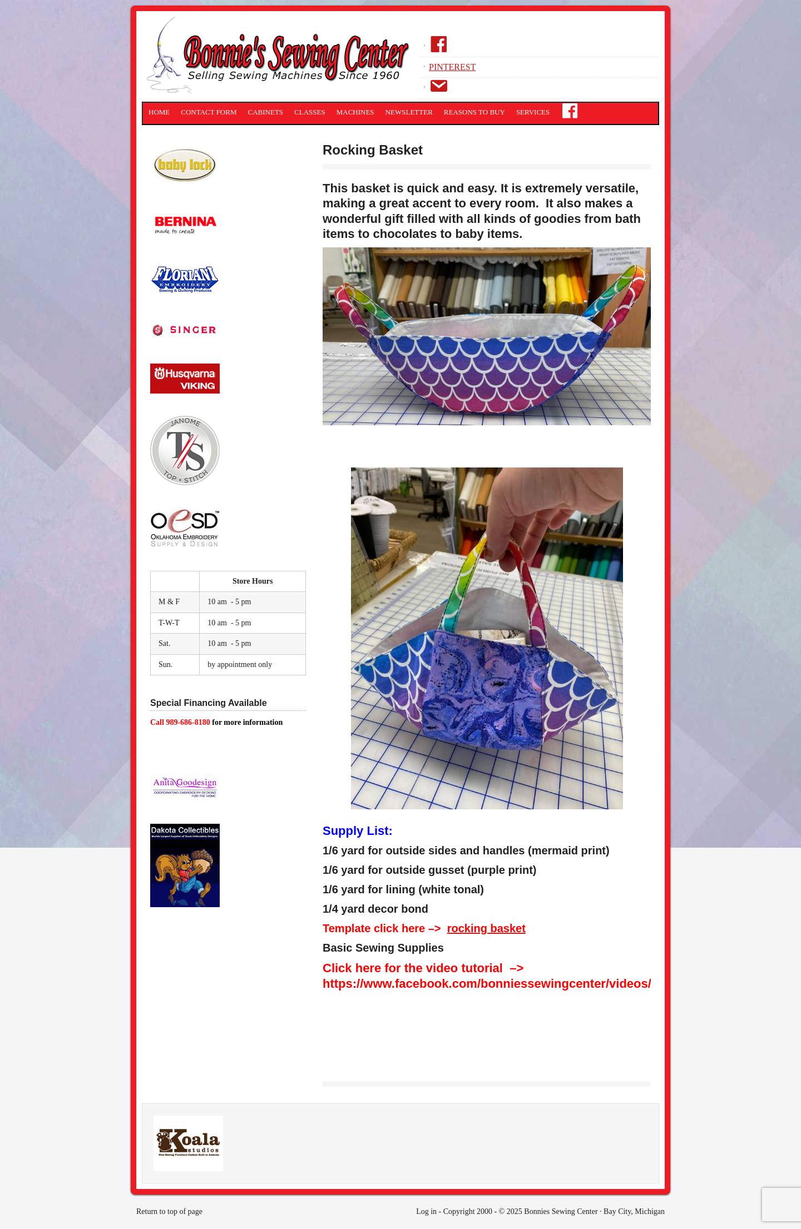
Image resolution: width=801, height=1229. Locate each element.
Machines (355, 112)
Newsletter (409, 112)
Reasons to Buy (474, 112)
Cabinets (266, 112)
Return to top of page (169, 1211)
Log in (426, 1211)
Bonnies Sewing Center (281, 58)
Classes (309, 112)
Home (159, 112)
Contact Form (208, 112)
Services (533, 112)
